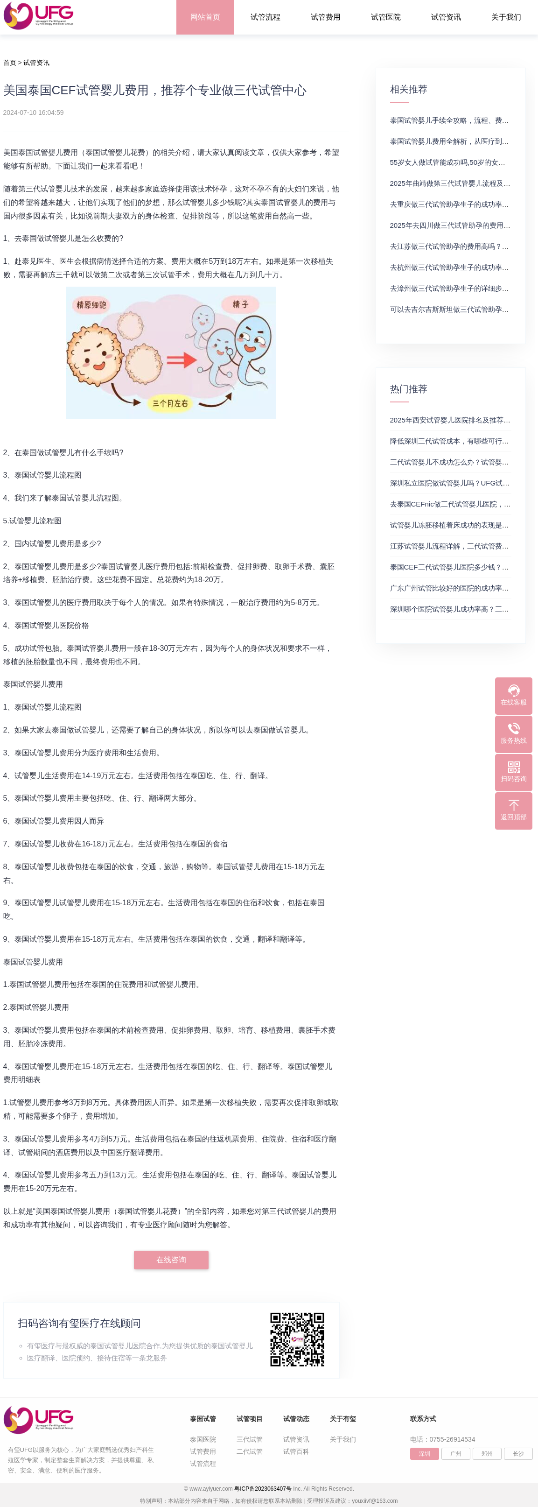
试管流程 (265, 17)
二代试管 (250, 1451)
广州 (455, 1454)
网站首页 (205, 17)
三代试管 (250, 1439)
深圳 (424, 1454)
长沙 (518, 1454)
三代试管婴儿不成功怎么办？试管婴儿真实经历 (463, 462)
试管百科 (296, 1451)
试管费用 (326, 17)
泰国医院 (203, 1439)
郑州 (487, 1454)
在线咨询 (171, 1260)
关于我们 (506, 17)
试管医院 (386, 17)
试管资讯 (446, 17)
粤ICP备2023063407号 (263, 1489)
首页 (9, 62)
